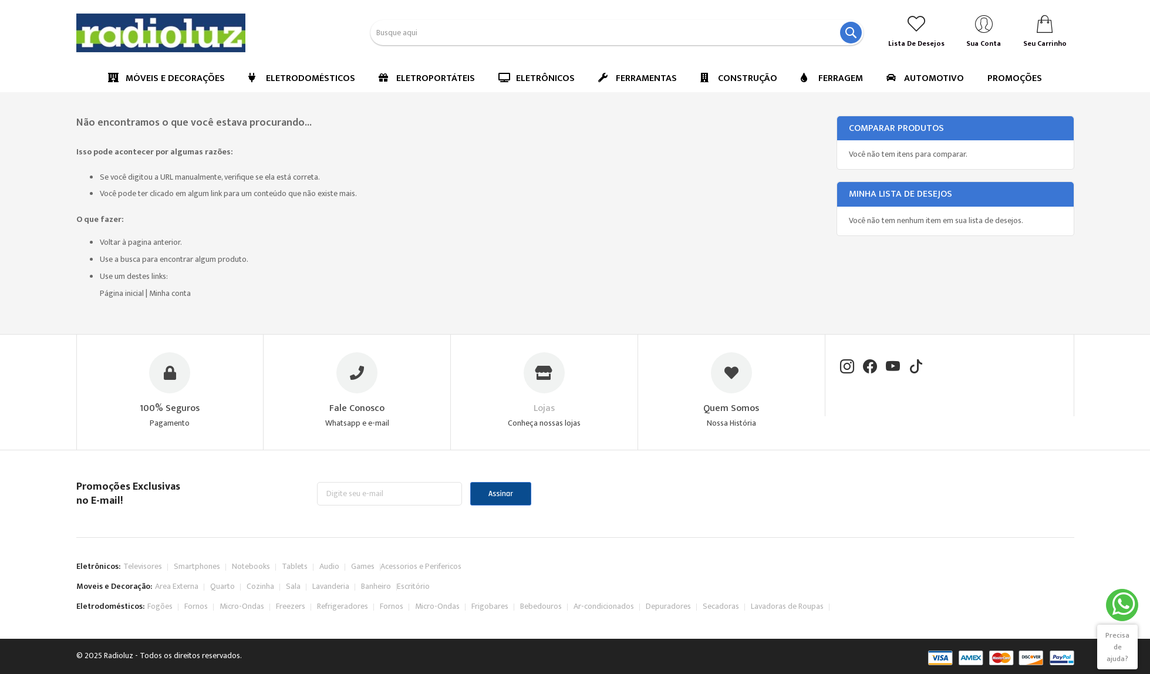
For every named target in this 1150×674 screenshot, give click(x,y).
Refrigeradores (342, 606)
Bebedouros (541, 606)
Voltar (110, 242)
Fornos (196, 606)
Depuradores (668, 606)
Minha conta (170, 293)
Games (363, 566)
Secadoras (721, 606)
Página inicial (122, 293)
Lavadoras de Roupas (787, 606)
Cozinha (260, 586)
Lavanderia (330, 586)
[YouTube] (893, 367)
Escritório (413, 586)
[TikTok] (916, 367)
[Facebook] (870, 367)
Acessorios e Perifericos (420, 566)
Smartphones (197, 566)
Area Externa (176, 586)
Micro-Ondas (242, 606)
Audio (329, 566)
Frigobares (489, 606)
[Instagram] (847, 367)
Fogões (160, 606)
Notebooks (251, 566)
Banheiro (376, 586)
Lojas (544, 408)
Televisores (142, 566)
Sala (293, 586)
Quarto (222, 586)
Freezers (290, 606)
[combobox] (617, 32)
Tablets (295, 566)
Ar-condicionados (604, 606)
